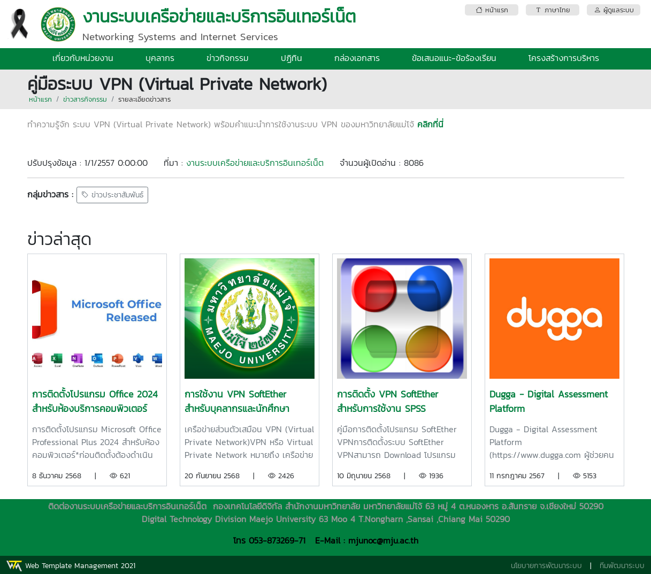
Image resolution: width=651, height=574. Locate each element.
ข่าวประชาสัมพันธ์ (112, 195)
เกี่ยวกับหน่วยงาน (82, 57)
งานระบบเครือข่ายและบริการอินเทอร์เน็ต (255, 162)
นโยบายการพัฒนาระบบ (546, 565)
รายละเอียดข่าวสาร (144, 99)
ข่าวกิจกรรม (227, 57)
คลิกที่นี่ (430, 124)
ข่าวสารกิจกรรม (85, 99)
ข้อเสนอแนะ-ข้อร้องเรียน (454, 57)
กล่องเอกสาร (357, 57)
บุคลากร (159, 57)
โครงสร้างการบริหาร (564, 57)
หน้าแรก (40, 99)
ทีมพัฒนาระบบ (622, 565)
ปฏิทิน (291, 57)
